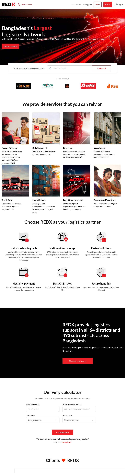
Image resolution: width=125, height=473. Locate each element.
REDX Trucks (76, 4)
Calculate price (62, 432)
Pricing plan (87, 4)
